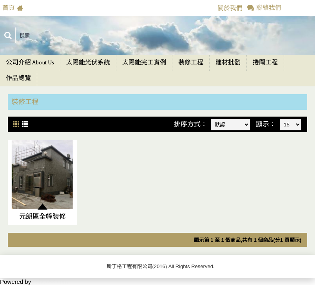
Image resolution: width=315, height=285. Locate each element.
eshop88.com (50, 281)
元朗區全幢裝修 (42, 216)
